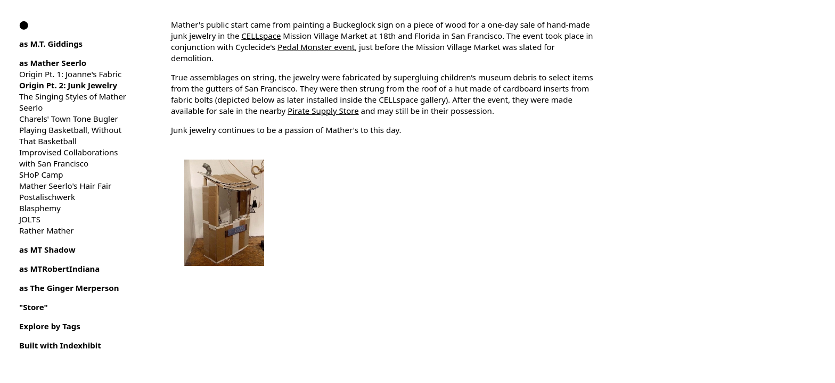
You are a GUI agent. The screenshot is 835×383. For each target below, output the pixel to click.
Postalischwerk (47, 197)
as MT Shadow (47, 249)
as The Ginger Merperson (69, 287)
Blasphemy (40, 208)
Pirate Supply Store (323, 110)
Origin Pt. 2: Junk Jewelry (68, 85)
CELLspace (261, 35)
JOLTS (29, 219)
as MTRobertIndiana (59, 268)
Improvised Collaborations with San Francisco (68, 158)
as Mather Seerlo (52, 62)
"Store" (33, 307)
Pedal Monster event (316, 46)
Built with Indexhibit (60, 345)
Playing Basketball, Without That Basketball (70, 135)
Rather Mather (46, 230)
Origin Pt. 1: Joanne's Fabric (70, 74)
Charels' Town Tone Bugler (68, 118)
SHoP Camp (41, 174)
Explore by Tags (49, 326)
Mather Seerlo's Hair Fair (65, 185)
